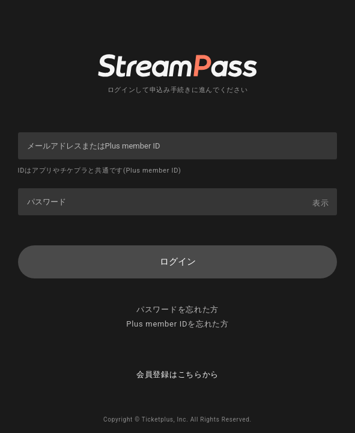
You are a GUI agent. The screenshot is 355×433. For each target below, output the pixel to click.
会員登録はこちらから (177, 374)
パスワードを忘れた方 (177, 309)
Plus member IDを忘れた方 (177, 323)
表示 (320, 202)
